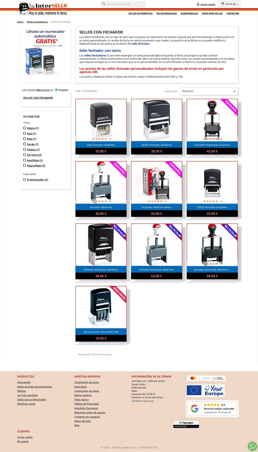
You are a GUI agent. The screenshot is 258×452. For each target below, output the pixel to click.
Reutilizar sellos (26, 403)
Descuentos (24, 382)
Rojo (31, 138)
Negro (33, 128)
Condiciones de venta (86, 391)
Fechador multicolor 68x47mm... (212, 269)
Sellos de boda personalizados (34, 386)
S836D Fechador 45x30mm (212, 207)
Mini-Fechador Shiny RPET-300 (101, 332)
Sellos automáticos (140, 13)
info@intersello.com (143, 400)
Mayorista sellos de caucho (89, 412)
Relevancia (209, 91)
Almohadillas (189, 13)
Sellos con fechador (38, 97)
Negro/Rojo (36, 165)
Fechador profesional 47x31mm (212, 144)
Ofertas (21, 391)
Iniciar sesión (25, 437)
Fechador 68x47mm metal (156, 207)
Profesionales (37, 179)
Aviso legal (80, 386)
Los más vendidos (27, 395)
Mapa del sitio (82, 421)
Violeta (33, 149)
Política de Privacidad (86, 403)
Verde (32, 144)
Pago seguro (81, 399)
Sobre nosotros (83, 395)
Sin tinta (34, 155)
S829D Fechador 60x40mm (156, 144)
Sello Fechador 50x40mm (101, 144)
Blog (77, 425)
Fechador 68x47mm (101, 207)
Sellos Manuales (166, 13)
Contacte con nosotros (87, 416)
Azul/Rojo (35, 160)
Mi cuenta (23, 441)
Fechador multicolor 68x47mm (156, 269)
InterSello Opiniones (86, 408)
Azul (31, 133)
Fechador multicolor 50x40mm (101, 269)
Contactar (232, 13)
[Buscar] (123, 4)
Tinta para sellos (212, 13)
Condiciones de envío (86, 382)
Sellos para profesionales (31, 399)
